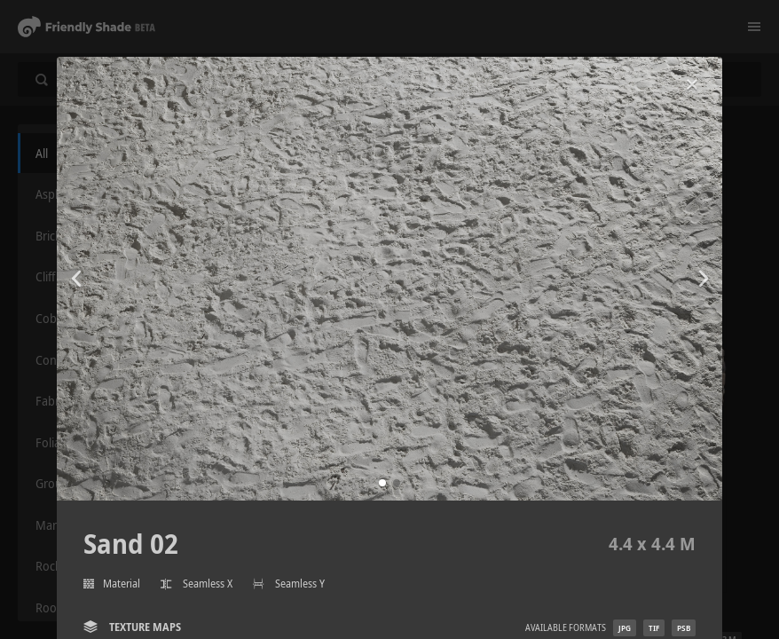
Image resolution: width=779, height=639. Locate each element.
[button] (382, 482)
